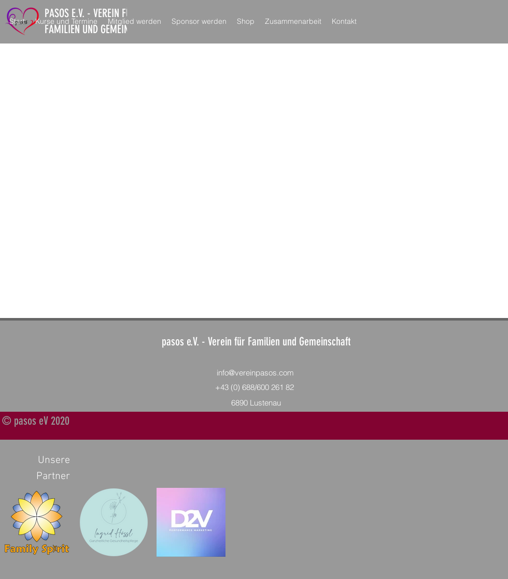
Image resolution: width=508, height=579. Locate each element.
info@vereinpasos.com (255, 373)
